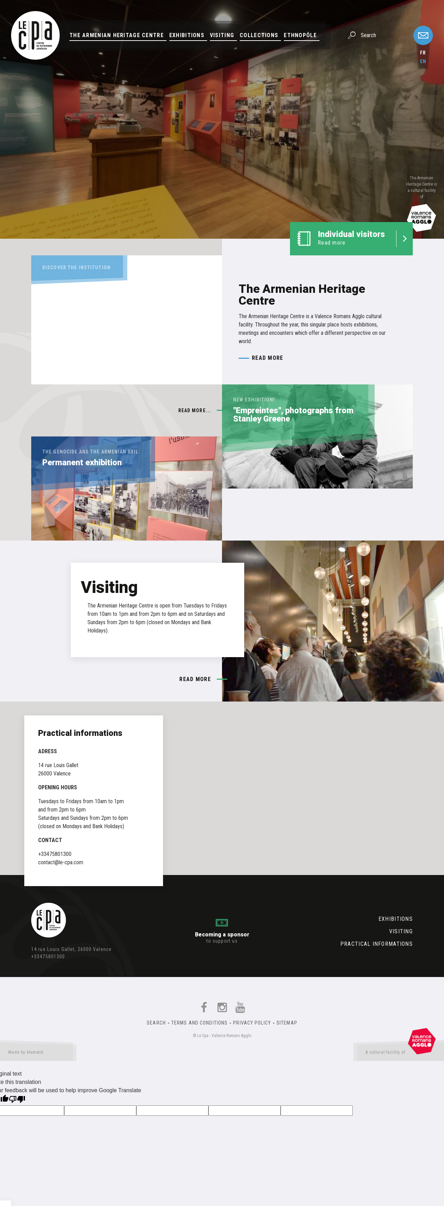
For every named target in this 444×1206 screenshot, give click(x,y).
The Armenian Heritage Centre (116, 35)
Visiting (222, 35)
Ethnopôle (300, 35)
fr (423, 53)
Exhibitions (186, 35)
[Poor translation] (17, 1100)
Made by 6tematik (38, 1054)
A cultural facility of (400, 1054)
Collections (259, 35)
